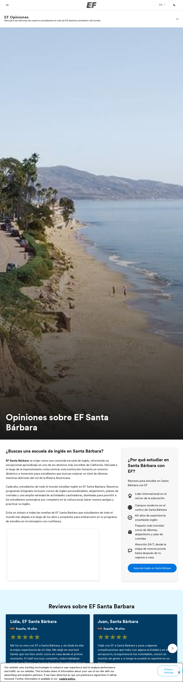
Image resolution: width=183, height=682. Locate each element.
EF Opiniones (16, 17)
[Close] (179, 672)
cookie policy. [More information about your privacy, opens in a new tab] (67, 679)
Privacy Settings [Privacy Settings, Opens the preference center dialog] (168, 671)
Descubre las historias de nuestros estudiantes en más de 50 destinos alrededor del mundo (52, 20)
